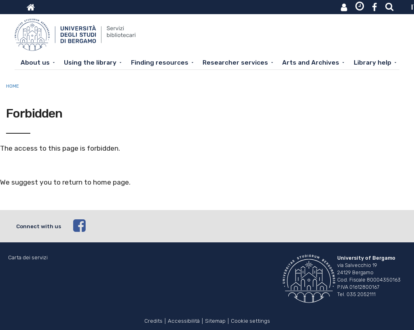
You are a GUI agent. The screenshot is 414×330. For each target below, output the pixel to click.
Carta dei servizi (28, 257)
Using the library (90, 62)
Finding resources (159, 62)
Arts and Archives (310, 62)
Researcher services (235, 62)
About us (35, 62)
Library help (372, 62)
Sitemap (215, 320)
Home (12, 86)
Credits (153, 320)
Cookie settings (250, 320)
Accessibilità (184, 320)
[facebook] (235, 226)
